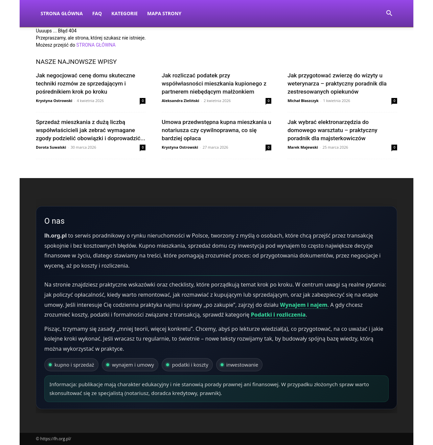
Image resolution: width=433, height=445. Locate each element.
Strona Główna (62, 13)
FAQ (97, 13)
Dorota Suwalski (51, 147)
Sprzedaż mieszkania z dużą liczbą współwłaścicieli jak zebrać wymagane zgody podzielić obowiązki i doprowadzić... (90, 130)
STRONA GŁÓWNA (96, 45)
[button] (389, 14)
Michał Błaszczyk (303, 100)
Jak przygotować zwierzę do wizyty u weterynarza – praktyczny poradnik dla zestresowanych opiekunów (337, 83)
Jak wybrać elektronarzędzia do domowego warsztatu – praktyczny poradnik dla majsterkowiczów (333, 130)
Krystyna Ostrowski (54, 100)
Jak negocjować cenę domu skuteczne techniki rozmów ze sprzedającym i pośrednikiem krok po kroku (85, 83)
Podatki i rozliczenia (278, 314)
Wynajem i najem (303, 304)
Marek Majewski (303, 147)
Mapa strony (164, 13)
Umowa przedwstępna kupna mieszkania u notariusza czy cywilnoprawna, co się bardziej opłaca (216, 130)
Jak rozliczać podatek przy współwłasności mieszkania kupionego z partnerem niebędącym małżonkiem (214, 83)
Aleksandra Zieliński (180, 100)
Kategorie (124, 13)
